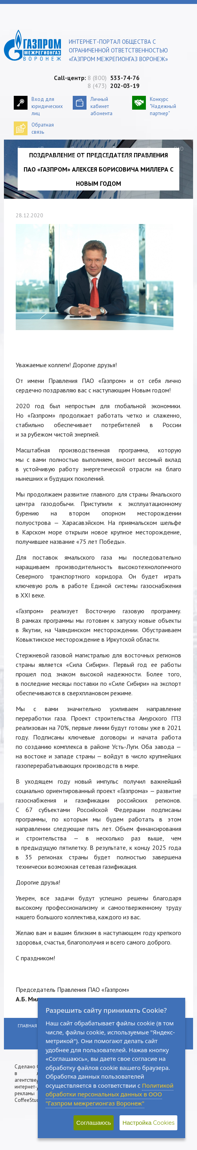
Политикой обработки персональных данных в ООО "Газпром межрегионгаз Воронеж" (109, 1094)
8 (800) (114, 78)
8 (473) (114, 86)
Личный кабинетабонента (101, 106)
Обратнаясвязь (42, 128)
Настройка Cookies (148, 1122)
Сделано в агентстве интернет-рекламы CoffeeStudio (29, 1083)
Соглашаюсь (93, 1122)
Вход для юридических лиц (47, 106)
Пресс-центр (55, 149)
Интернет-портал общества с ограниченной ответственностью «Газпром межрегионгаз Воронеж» (118, 50)
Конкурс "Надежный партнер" (163, 106)
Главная (27, 149)
